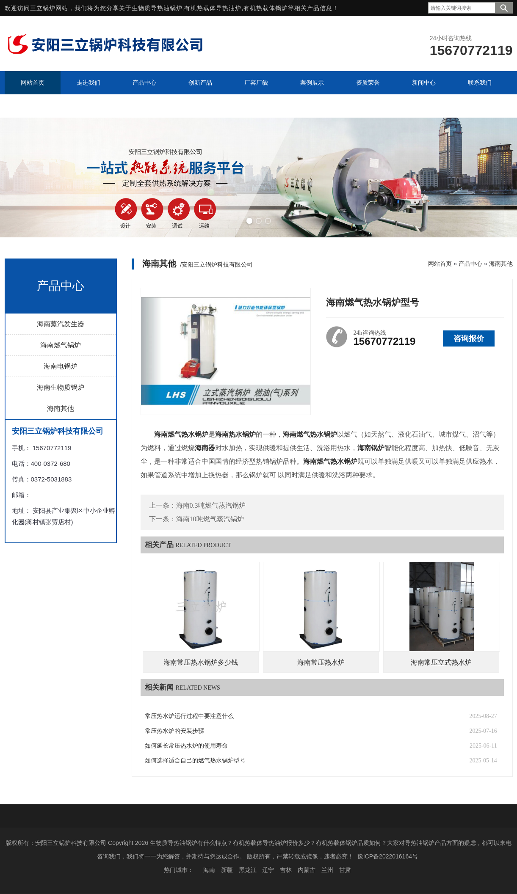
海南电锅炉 (60, 366)
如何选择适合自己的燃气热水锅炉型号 (195, 760)
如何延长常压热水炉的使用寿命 (186, 746)
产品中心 (470, 263)
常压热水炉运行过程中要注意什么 (189, 716)
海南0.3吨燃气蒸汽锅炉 (211, 505)
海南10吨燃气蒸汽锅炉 (210, 519)
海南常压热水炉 (321, 662)
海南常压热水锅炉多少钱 (200, 662)
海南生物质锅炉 (60, 387)
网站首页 (440, 263)
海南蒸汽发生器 (60, 323)
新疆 (227, 869)
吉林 (286, 869)
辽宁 (268, 869)
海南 (209, 869)
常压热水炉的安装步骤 (174, 731)
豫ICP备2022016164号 (387, 856)
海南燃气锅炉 (60, 345)
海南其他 (60, 408)
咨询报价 (468, 338)
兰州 (327, 869)
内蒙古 (306, 869)
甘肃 (345, 869)
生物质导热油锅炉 (157, 8)
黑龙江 (248, 869)
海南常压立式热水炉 (441, 662)
